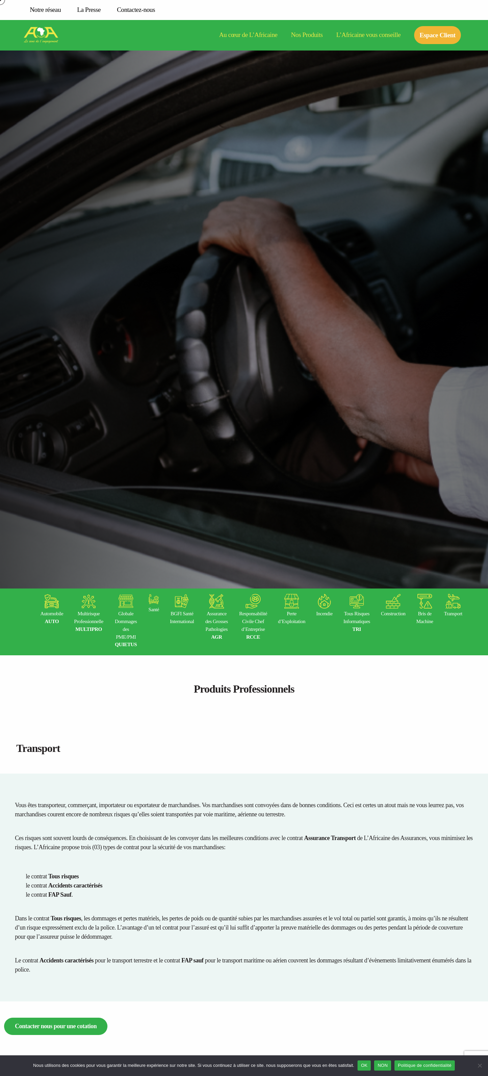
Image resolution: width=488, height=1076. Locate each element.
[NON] (479, 1065)
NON (383, 1065)
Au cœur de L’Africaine (248, 35)
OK (364, 1065)
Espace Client (437, 35)
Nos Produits (307, 35)
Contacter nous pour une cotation (56, 1026)
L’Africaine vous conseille (368, 35)
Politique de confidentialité (424, 1065)
